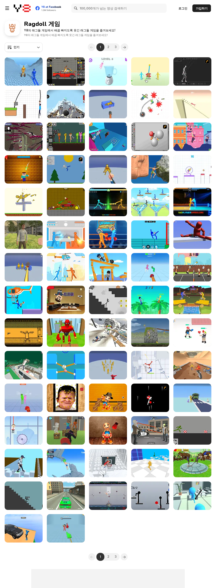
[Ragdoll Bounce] (192, 169)
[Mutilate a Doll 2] (66, 169)
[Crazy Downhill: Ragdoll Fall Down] (24, 528)
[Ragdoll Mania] (66, 528)
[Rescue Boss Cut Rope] (24, 430)
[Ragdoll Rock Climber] (150, 169)
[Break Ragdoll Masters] (192, 104)
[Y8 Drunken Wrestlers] (108, 234)
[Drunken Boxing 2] (192, 202)
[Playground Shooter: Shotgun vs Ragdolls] (108, 104)
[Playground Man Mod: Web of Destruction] (108, 365)
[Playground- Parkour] (192, 430)
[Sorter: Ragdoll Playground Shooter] (24, 332)
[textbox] (23, 47)
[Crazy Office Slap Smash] (192, 495)
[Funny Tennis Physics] (192, 267)
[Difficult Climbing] (66, 463)
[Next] (125, 47)
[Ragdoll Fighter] (192, 332)
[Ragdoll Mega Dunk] (108, 463)
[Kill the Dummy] (150, 104)
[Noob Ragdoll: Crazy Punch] (66, 430)
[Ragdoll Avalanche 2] (150, 398)
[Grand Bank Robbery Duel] (150, 430)
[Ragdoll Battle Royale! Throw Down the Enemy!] (150, 463)
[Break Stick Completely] (24, 495)
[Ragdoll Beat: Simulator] (108, 71)
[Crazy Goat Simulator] (192, 463)
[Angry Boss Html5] (66, 300)
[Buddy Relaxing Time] (108, 430)
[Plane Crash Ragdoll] (66, 104)
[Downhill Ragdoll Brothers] (192, 365)
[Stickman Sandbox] (192, 234)
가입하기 (202, 8)
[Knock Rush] (66, 332)
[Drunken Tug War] (108, 202)
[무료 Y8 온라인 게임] (22, 8)
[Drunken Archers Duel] (150, 300)
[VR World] (24, 234)
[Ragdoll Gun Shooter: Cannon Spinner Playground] (192, 398)
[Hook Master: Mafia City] (24, 300)
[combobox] (24, 47)
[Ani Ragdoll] (24, 137)
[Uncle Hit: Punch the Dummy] (24, 398)
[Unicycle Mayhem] (192, 300)
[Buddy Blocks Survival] (108, 398)
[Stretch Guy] (66, 365)
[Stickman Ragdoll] (108, 300)
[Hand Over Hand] (150, 332)
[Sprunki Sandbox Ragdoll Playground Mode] (66, 137)
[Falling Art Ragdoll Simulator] (108, 332)
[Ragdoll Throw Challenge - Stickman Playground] (150, 495)
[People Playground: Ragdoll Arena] (150, 71)
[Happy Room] (108, 495)
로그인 (182, 8)
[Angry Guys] (150, 202)
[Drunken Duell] (66, 234)
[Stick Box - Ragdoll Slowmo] (150, 365)
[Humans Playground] (66, 71)
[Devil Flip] (108, 137)
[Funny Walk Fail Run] (24, 463)
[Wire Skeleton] (192, 71)
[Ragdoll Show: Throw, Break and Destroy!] (24, 202)
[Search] (76, 8)
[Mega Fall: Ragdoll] (24, 365)
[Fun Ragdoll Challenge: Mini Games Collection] (24, 267)
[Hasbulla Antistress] (66, 398)
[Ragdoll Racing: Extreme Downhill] (24, 71)
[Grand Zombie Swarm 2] (66, 495)
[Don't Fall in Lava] (24, 104)
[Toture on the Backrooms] (66, 202)
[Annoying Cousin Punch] (150, 267)
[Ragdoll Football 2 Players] (150, 234)
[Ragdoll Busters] (192, 137)
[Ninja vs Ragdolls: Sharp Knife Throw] (108, 169)
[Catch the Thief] (108, 267)
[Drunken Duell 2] (66, 267)
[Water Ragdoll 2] (150, 137)
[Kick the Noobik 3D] (24, 169)
